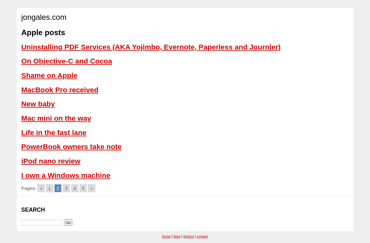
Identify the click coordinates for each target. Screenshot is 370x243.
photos (188, 236)
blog (177, 236)
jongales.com (44, 17)
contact (202, 236)
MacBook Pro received (59, 90)
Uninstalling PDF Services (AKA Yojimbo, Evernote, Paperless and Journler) (151, 47)
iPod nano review (51, 161)
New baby (38, 104)
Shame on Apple (49, 76)
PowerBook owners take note (71, 147)
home (166, 236)
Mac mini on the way (56, 118)
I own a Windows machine (66, 175)
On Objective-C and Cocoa (66, 61)
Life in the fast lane (54, 133)
